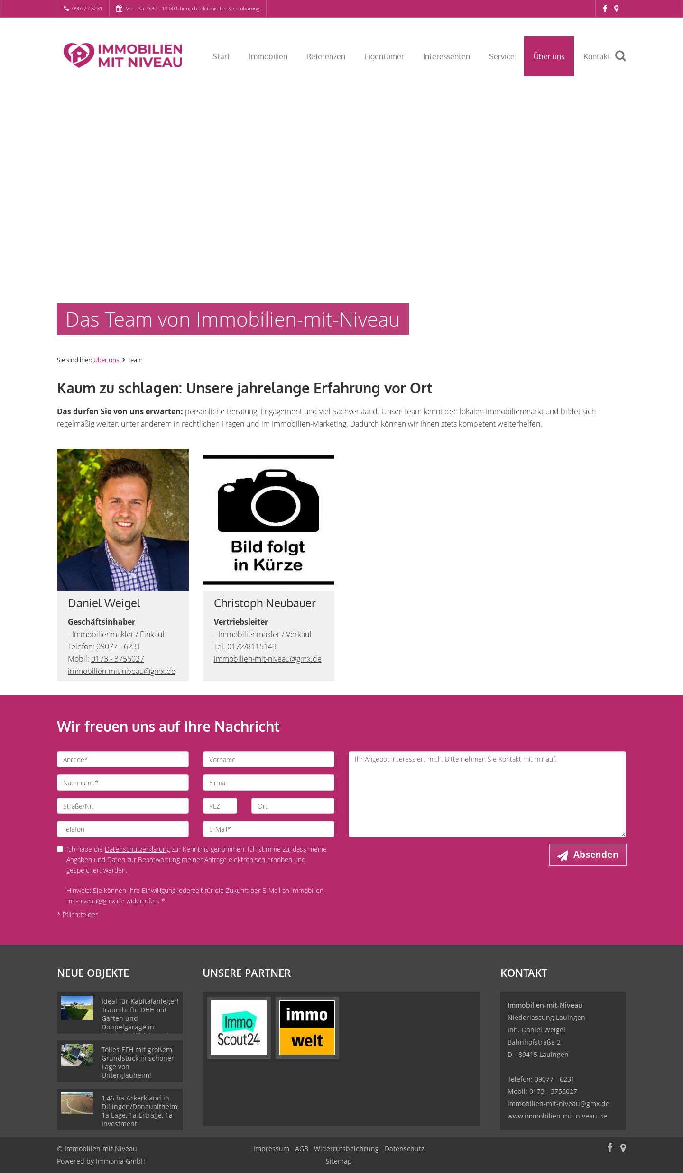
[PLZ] (220, 806)
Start (221, 56)
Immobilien (268, 56)
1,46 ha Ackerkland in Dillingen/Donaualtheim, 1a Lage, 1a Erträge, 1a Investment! (140, 1110)
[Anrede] (123, 759)
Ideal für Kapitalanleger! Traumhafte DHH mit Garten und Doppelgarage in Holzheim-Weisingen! (140, 1018)
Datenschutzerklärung (137, 849)
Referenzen (325, 56)
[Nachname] (123, 782)
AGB (301, 1148)
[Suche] (624, 62)
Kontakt (596, 56)
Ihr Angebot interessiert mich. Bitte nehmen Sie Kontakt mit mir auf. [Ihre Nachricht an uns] (487, 794)
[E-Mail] (269, 829)
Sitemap (339, 1160)
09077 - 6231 (118, 646)
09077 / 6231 (87, 8)
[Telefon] (123, 829)
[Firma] (269, 782)
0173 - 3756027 (117, 659)
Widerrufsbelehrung (346, 1148)
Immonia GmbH (121, 1160)
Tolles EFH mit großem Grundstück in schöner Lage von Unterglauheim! (138, 1062)
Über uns (549, 56)
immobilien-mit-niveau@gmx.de (121, 671)
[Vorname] (269, 759)
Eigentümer (384, 56)
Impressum (271, 1148)
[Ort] (292, 806)
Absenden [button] (595, 854)
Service (502, 56)
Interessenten (446, 56)
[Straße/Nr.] (123, 806)
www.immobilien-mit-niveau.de (557, 1115)
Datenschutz (405, 1148)
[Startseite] (123, 55)
